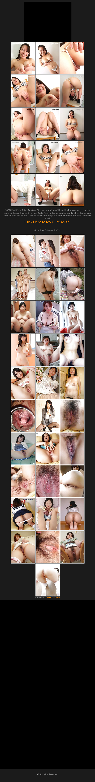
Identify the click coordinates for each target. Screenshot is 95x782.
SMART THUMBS (53, 597)
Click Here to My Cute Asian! (47, 222)
